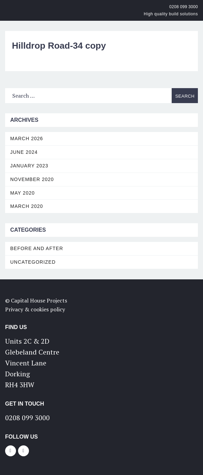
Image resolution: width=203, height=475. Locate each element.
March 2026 (26, 138)
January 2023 (29, 165)
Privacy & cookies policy (35, 309)
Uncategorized (33, 262)
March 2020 (26, 206)
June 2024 (24, 152)
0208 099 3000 (183, 6)
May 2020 (22, 193)
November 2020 (32, 179)
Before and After (36, 248)
